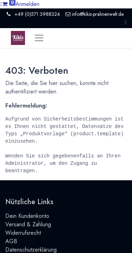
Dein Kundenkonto (27, 216)
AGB (11, 241)
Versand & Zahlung (28, 224)
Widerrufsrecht (23, 233)
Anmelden (27, 4)
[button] (126, 22)
